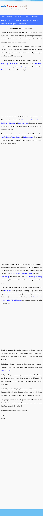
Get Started (7, 291)
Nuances (35, 17)
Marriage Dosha (27, 273)
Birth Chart (17, 17)
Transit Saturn (15, 137)
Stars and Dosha (23, 123)
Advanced (26, 17)
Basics (9, 17)
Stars (11, 63)
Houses (3, 67)
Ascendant (4, 70)
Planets (16, 63)
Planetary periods (26, 67)
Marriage (18, 20)
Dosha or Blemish (36, 120)
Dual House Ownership (8, 123)
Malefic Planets (5, 137)
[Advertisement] (19, 93)
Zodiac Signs (5, 63)
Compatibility (5, 277)
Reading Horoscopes (30, 20)
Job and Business (16, 300)
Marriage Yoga (15, 273)
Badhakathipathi (28, 137)
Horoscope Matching (35, 277)
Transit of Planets (7, 20)
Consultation (22, 24)
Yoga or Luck (26, 120)
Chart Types (38, 63)
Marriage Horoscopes (8, 24)
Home (3, 17)
